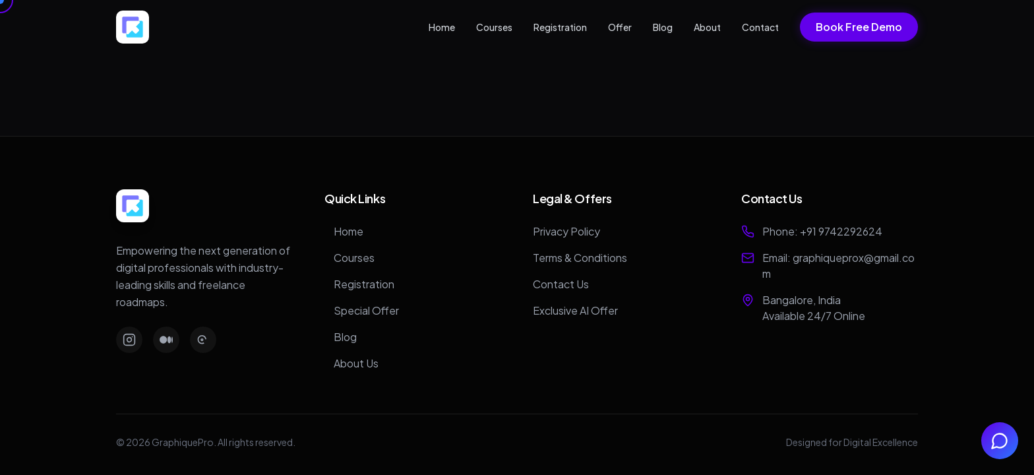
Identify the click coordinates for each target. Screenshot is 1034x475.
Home (442, 27)
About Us (351, 363)
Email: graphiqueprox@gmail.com (838, 265)
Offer (620, 27)
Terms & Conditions (580, 258)
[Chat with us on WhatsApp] (999, 440)
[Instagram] (129, 340)
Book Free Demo (859, 27)
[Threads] (203, 340)
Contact (760, 27)
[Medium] (166, 340)
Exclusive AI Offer (575, 310)
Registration (560, 27)
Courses (494, 27)
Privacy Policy (566, 231)
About (707, 27)
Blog (663, 27)
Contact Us (561, 284)
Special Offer (361, 310)
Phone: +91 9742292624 (822, 231)
